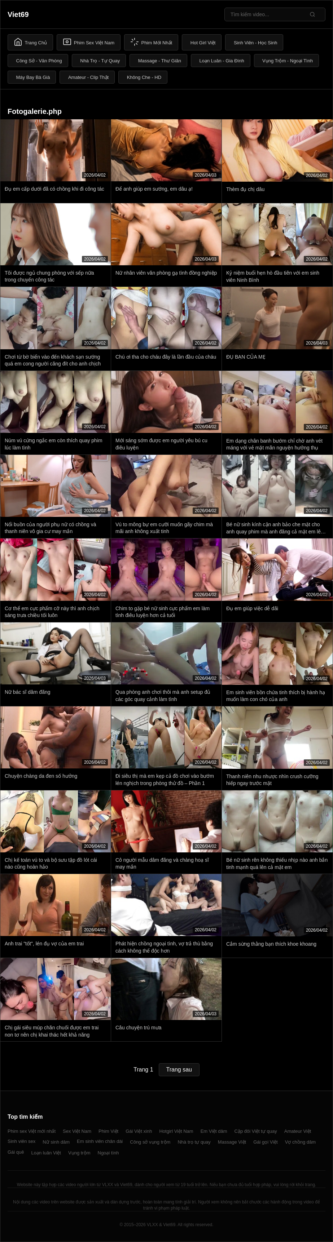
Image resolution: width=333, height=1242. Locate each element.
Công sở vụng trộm (150, 1142)
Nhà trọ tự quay (194, 1142)
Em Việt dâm (214, 1131)
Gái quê (16, 1152)
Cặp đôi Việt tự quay (256, 1131)
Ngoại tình (108, 1152)
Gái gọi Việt (265, 1142)
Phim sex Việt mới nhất (32, 1131)
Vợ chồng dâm (300, 1142)
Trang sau (179, 1069)
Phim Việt (108, 1131)
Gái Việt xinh (139, 1131)
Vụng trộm (79, 1152)
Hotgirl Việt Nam (176, 1131)
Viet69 (18, 14)
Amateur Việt (297, 1131)
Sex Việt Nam (77, 1131)
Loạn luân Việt (46, 1152)
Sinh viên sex (21, 1141)
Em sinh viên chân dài (100, 1141)
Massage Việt (232, 1142)
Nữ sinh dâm (56, 1142)
